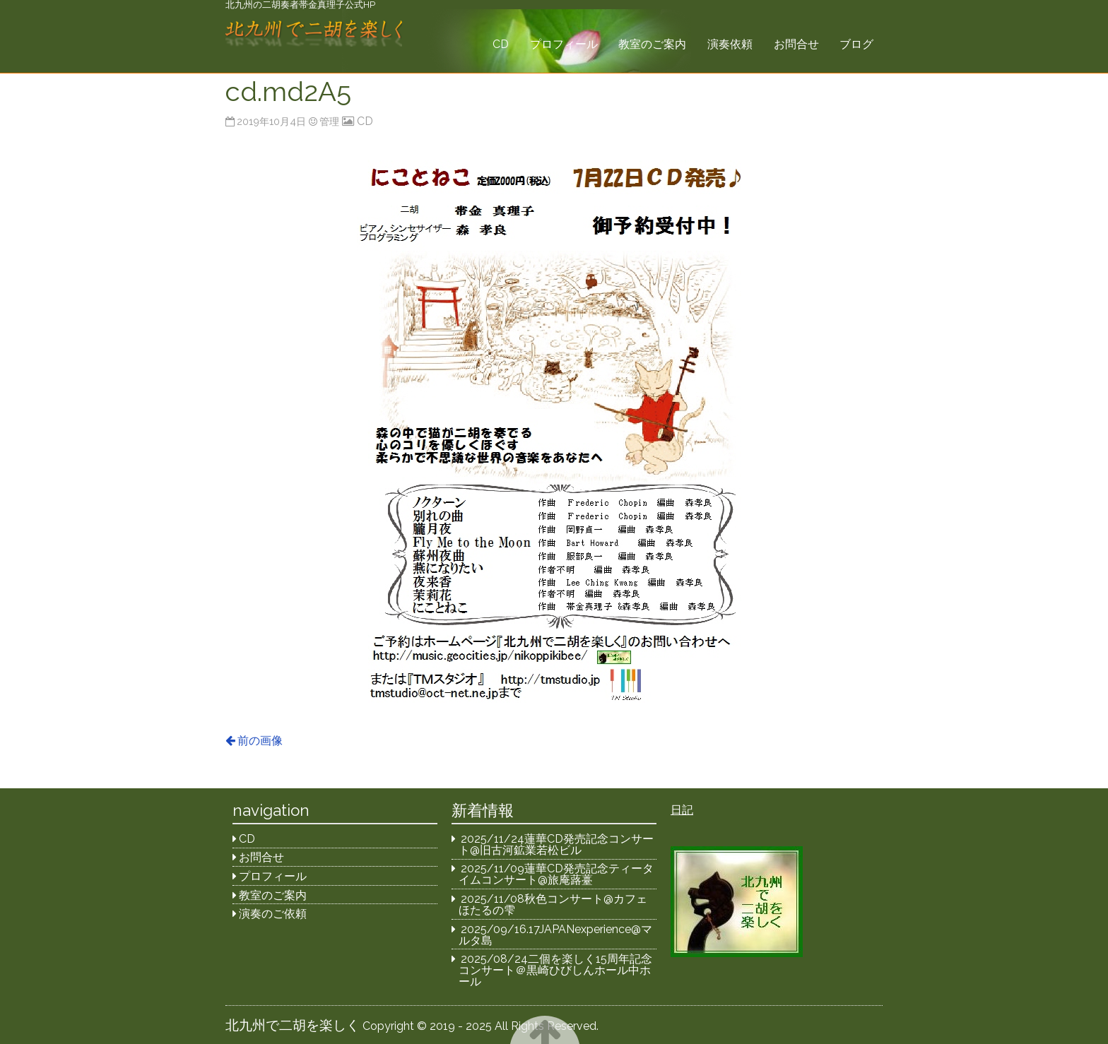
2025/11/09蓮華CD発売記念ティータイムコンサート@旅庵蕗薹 (556, 874)
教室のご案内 (652, 44)
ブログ (856, 44)
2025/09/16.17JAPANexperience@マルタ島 (556, 935)
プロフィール (564, 44)
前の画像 (260, 740)
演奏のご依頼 (273, 913)
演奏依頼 (730, 44)
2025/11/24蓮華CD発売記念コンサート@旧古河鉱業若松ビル (556, 844)
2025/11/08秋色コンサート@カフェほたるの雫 (553, 904)
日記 (682, 810)
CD (501, 44)
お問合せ (796, 44)
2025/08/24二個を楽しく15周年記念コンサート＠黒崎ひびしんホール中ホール (556, 970)
